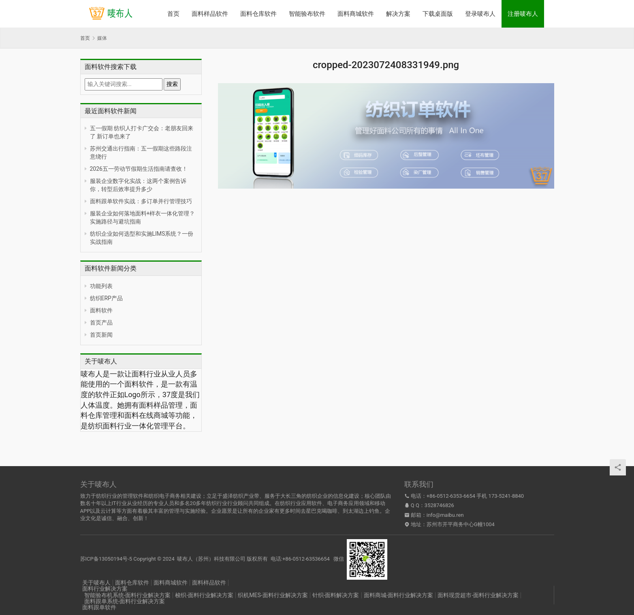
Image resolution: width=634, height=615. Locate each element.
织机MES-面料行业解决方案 (272, 595)
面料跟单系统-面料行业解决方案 (124, 601)
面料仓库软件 (258, 13)
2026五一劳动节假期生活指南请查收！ (139, 169)
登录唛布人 (480, 13)
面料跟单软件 (99, 607)
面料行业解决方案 (105, 588)
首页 (173, 13)
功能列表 (101, 286)
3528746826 (439, 505)
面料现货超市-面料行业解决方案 (478, 595)
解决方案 (398, 13)
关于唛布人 (96, 582)
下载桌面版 (438, 13)
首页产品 (101, 322)
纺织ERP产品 (106, 298)
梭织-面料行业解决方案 (204, 595)
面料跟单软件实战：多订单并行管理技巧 (141, 201)
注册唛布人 (523, 13)
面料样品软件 (210, 13)
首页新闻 (101, 334)
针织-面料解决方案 (335, 595)
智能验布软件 (307, 13)
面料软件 (101, 310)
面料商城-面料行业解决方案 (398, 595)
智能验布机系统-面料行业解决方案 (127, 595)
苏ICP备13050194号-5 (106, 559)
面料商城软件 (355, 13)
